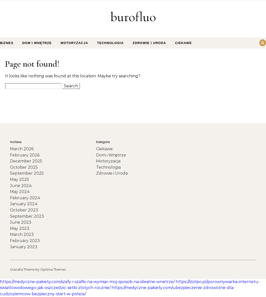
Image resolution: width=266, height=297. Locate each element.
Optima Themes (53, 269)
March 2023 (22, 234)
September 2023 (27, 216)
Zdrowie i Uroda (149, 43)
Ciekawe (183, 43)
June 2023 (20, 222)
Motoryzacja (74, 43)
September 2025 (27, 173)
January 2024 (24, 203)
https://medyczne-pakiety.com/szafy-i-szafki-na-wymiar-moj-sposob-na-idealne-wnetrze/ (87, 281)
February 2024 (25, 198)
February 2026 (24, 155)
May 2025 (19, 179)
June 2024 (21, 185)
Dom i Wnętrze (37, 43)
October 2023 (24, 210)
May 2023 (19, 228)
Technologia (110, 43)
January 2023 (23, 247)
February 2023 (25, 240)
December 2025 (26, 161)
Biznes (6, 43)
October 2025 (24, 167)
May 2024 (20, 191)
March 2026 (22, 149)
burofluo (133, 17)
